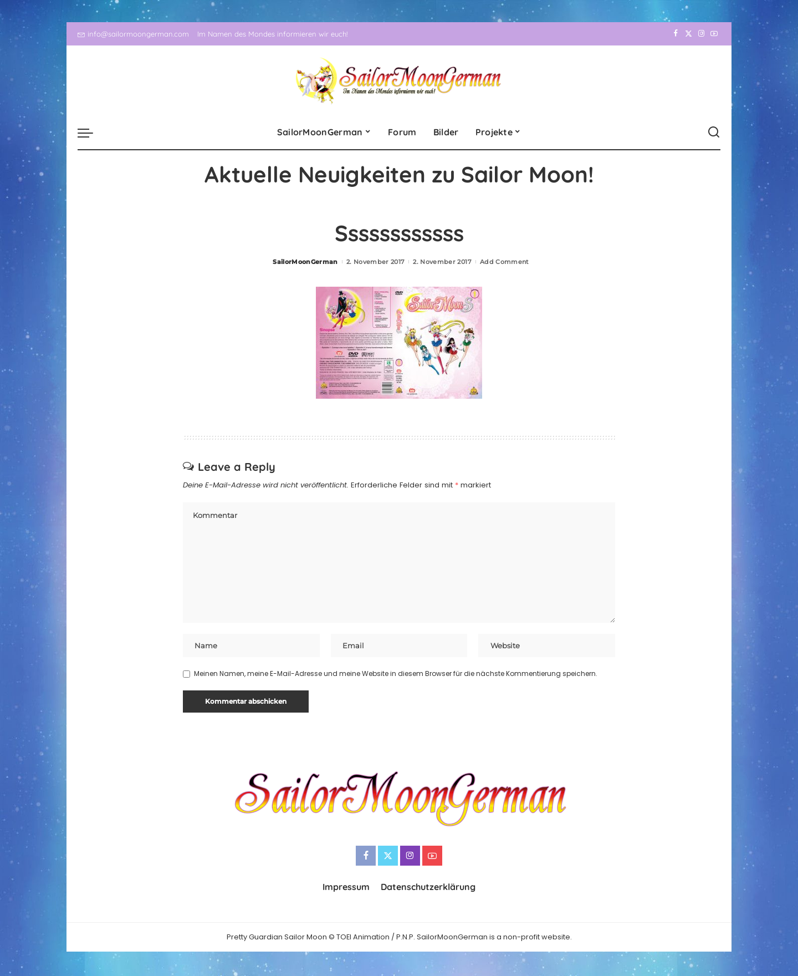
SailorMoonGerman (305, 262)
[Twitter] (688, 34)
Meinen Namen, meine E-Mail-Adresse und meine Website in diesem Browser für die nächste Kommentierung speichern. (395, 675)
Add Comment (504, 262)
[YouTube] (714, 34)
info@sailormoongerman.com (133, 33)
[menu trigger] (91, 132)
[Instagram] (701, 34)
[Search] (713, 132)
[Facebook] (675, 34)
